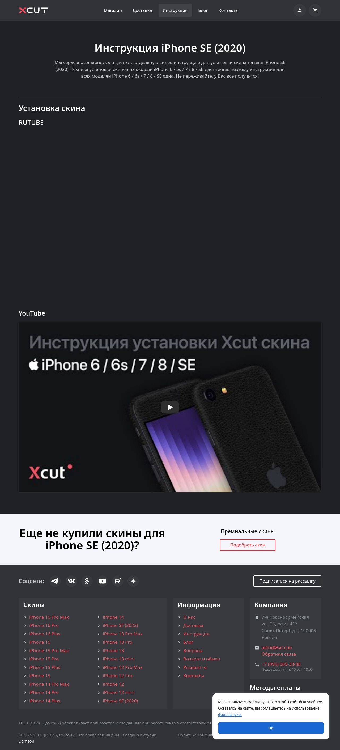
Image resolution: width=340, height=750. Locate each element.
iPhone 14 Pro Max (49, 684)
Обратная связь (279, 654)
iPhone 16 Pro (44, 625)
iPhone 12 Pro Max (122, 667)
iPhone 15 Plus (44, 667)
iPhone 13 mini (118, 659)
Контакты (229, 10)
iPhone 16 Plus (44, 634)
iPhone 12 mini (118, 692)
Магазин (113, 10)
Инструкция (175, 10)
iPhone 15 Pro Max (49, 650)
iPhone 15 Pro (44, 659)
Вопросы (193, 650)
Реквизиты (195, 667)
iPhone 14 (113, 617)
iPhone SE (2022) (120, 625)
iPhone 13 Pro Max (122, 634)
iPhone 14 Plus (44, 701)
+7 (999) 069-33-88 (281, 664)
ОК (271, 727)
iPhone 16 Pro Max (49, 617)
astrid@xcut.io (277, 647)
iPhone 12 (113, 684)
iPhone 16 (39, 642)
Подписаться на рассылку (287, 581)
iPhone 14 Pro (44, 692)
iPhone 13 (113, 650)
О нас (189, 617)
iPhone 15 (39, 675)
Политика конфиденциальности (209, 735)
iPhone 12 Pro (117, 675)
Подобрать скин (247, 545)
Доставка (142, 10)
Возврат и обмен (201, 659)
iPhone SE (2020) (120, 701)
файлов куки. (230, 714)
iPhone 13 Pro (117, 642)
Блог (203, 10)
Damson (26, 741)
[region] (270, 716)
